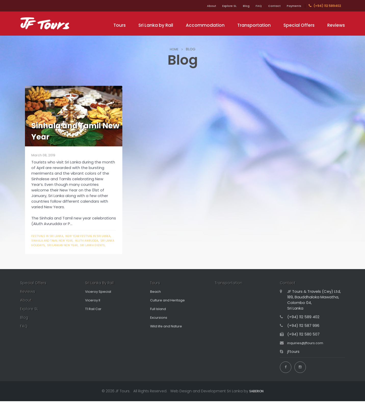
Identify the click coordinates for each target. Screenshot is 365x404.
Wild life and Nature (168, 331)
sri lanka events (55, 249)
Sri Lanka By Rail (102, 288)
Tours (119, 25)
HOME (174, 49)
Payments (291, 6)
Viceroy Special (99, 297)
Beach (156, 297)
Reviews (336, 25)
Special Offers (299, 25)
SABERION (256, 393)
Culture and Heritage (170, 305)
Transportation (254, 25)
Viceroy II (93, 305)
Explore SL (213, 6)
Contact (268, 6)
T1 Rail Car (94, 314)
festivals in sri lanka (49, 236)
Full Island (159, 314)
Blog (233, 6)
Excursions (159, 323)
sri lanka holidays (66, 245)
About (192, 6)
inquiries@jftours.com (307, 348)
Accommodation (205, 25)
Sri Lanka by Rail (155, 25)
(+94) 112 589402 (325, 6)
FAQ (249, 6)
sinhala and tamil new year (67, 240)
